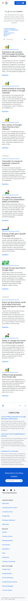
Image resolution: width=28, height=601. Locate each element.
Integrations (5, 557)
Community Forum (7, 512)
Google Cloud (6, 569)
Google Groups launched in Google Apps (13, 269)
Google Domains (7, 573)
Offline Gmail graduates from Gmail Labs (12, 376)
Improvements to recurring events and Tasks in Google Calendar (13, 90)
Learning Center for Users (9, 507)
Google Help (5, 516)
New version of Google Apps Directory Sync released (12, 127)
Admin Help (5, 503)
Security (4, 532)
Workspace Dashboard (8, 520)
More (6, 36)
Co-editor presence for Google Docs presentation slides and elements (13, 199)
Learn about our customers (9, 451)
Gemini (6, 31)
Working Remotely (7, 540)
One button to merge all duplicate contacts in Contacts (12, 163)
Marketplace (5, 549)
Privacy (10, 599)
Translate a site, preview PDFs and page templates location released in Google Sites (13, 55)
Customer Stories (7, 536)
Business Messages (7, 586)
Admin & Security (9, 33)
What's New (5, 524)
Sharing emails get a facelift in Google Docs (14, 235)
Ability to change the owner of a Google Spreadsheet (14, 341)
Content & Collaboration (11, 30)
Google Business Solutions (9, 582)
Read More (5, 75)
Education (7, 34)
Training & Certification (8, 561)
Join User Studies (7, 590)
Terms (13, 599)
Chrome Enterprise (7, 577)
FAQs (3, 553)
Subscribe (20, 3)
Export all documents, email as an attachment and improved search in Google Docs (14, 305)
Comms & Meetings (10, 28)
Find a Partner (6, 545)
